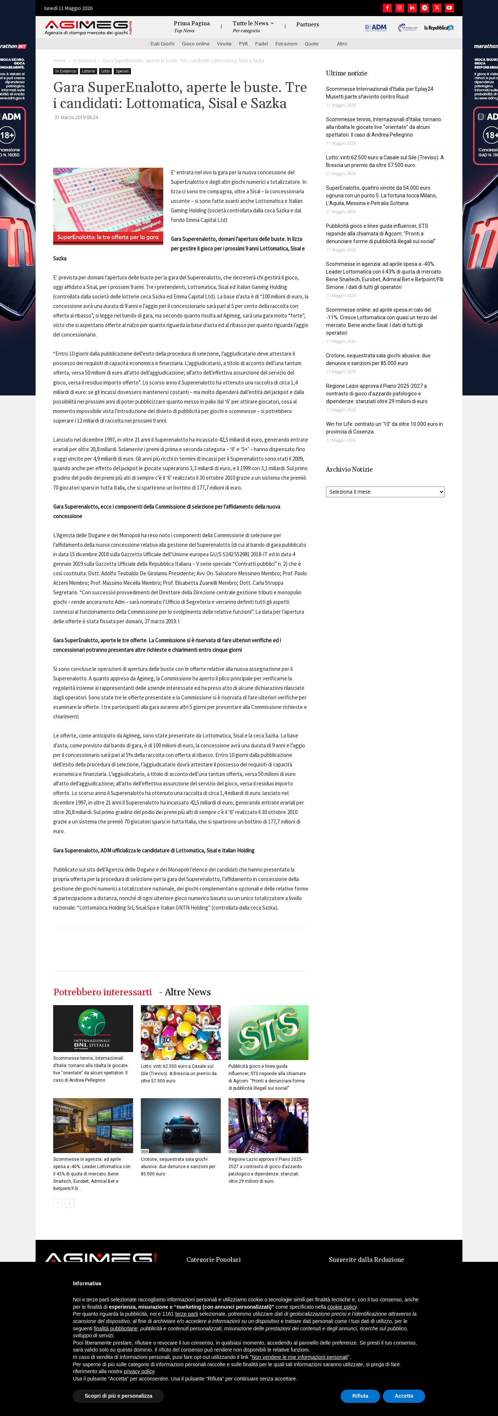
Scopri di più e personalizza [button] (118, 1396)
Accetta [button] (404, 1396)
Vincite (224, 43)
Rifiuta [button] (360, 1396)
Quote (312, 43)
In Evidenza (84, 60)
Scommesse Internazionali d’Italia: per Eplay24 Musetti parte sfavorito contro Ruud (379, 93)
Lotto (105, 71)
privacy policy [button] (139, 1371)
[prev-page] (57, 1203)
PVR (243, 43)
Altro (342, 43)
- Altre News (185, 992)
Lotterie (88, 71)
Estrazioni (286, 43)
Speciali (122, 71)
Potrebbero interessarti (102, 992)
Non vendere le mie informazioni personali (299, 1357)
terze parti (186, 1314)
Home (59, 60)
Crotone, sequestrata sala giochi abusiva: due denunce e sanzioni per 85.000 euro (178, 1167)
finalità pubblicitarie (116, 1328)
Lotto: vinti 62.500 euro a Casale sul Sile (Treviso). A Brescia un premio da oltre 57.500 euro (179, 1074)
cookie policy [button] (341, 1307)
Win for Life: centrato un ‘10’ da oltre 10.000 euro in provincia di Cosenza (384, 428)
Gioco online (196, 43)
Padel (261, 43)
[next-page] (69, 1203)
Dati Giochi (163, 43)
